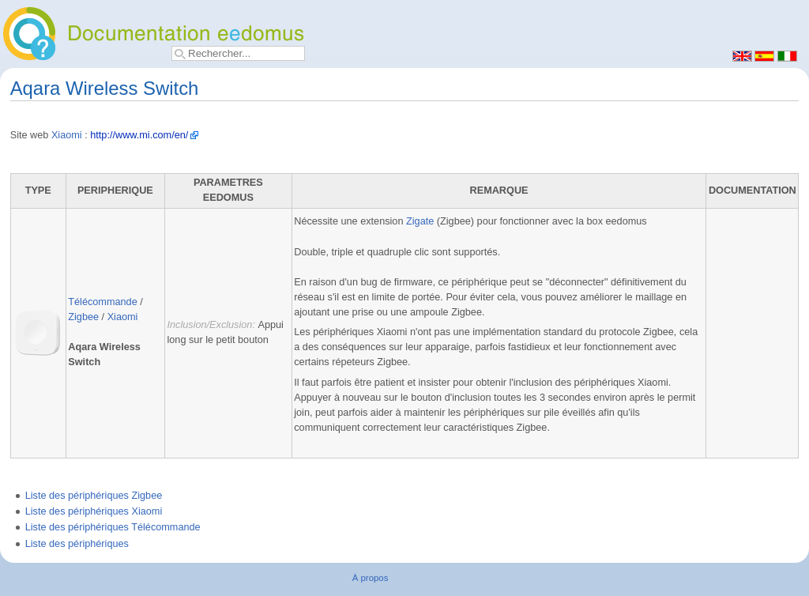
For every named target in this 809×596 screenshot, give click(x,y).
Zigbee (83, 317)
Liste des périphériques (77, 543)
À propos (370, 578)
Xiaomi (66, 135)
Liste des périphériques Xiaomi (94, 511)
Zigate (420, 221)
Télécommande (102, 301)
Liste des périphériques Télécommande (113, 527)
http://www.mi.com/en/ (139, 135)
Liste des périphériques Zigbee (94, 495)
